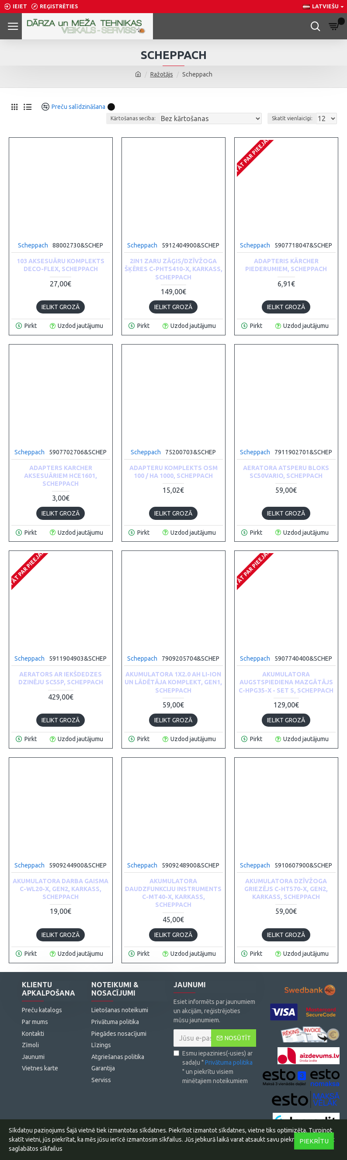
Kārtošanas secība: (133, 118)
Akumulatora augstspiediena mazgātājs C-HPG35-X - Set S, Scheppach (286, 682)
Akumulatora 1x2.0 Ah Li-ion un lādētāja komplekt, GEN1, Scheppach (173, 682)
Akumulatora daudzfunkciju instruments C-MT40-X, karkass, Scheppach (173, 893)
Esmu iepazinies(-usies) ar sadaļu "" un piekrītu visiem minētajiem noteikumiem (214, 1067)
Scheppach (33, 245)
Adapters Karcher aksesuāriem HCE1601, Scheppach (60, 475)
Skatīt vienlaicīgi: (292, 118)
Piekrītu (314, 1141)
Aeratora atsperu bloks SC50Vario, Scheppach (286, 471)
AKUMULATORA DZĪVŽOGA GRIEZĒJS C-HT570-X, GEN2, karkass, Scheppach (286, 889)
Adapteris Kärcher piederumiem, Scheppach (286, 265)
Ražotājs (161, 74)
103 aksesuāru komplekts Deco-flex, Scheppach (60, 265)
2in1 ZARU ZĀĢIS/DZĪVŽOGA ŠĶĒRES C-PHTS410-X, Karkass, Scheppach (173, 269)
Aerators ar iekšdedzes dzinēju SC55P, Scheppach (60, 678)
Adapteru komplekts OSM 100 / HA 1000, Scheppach (173, 471)
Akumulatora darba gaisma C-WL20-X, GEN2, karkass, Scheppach (60, 889)
